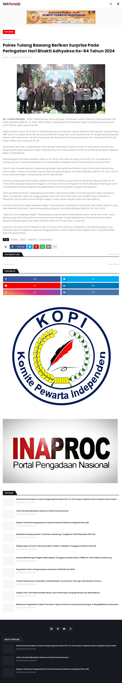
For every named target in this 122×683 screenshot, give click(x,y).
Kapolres (16, 39)
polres (23, 239)
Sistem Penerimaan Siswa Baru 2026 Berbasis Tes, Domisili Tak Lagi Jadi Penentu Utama (58, 581)
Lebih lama (113, 264)
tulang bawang (46, 239)
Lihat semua (114, 254)
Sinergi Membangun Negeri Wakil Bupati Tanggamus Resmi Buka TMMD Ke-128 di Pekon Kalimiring (64, 557)
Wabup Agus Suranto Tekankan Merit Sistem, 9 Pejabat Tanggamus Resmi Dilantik (56, 546)
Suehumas (32, 239)
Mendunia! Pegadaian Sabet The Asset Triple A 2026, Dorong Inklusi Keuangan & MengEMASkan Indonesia (67, 604)
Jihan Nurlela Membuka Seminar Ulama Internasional (42, 511)
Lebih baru (9, 264)
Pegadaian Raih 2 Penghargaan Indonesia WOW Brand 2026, (45, 569)
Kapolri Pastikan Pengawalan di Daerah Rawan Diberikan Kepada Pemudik (52, 522)
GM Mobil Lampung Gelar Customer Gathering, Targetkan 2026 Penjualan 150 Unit (56, 534)
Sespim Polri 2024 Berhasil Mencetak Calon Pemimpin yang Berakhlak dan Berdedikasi (58, 593)
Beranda (7, 39)
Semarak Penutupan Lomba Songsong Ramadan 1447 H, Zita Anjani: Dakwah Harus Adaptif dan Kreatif (66, 499)
